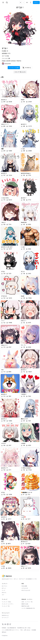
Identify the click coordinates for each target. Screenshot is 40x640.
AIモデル (4, 592)
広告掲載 (34, 630)
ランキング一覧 (5, 606)
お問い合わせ (27, 630)
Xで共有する (26, 68)
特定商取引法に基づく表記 (23, 627)
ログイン (36, 2)
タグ (3, 594)
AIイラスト (4, 586)
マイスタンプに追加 (14, 67)
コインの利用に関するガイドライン (10, 630)
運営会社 (4, 632)
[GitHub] (10, 624)
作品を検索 (24, 586)
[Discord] (5, 624)
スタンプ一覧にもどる (20, 72)
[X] (3, 624)
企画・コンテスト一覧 (27, 601)
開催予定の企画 (25, 606)
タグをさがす (25, 588)
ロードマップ (5, 617)
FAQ (21, 630)
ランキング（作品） (7, 601)
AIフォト (4, 588)
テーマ (3, 590)
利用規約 (4, 627)
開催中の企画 (25, 604)
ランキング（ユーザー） (8, 604)
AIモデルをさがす (26, 590)
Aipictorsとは (5, 615)
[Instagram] (8, 624)
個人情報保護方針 (11, 627)
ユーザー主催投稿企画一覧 (28, 608)
